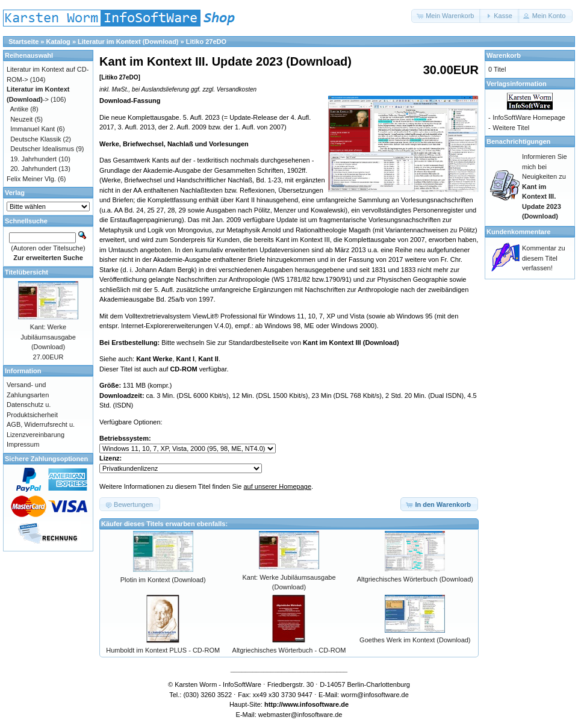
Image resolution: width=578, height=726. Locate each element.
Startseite (23, 41)
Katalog (58, 41)
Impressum (23, 444)
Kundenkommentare (518, 231)
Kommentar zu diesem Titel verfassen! (543, 257)
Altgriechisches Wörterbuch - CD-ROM (289, 650)
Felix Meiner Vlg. (31, 178)
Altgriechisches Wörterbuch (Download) (415, 579)
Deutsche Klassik (35, 139)
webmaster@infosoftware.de (300, 714)
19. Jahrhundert (33, 159)
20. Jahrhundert (33, 168)
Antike (19, 109)
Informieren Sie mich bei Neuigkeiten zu (544, 186)
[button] (446, 16)
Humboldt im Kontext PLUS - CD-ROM (163, 650)
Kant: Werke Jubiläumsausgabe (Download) (48, 336)
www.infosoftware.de (316, 704)
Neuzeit (21, 119)
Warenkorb (503, 55)
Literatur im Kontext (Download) (128, 41)
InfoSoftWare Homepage (529, 117)
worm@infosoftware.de (375, 694)
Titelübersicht (26, 272)
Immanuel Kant (32, 128)
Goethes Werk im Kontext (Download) (414, 640)
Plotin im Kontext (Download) (163, 579)
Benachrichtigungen (518, 141)
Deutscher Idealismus (42, 148)
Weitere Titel (511, 127)
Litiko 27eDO (206, 41)
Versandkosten (236, 89)
